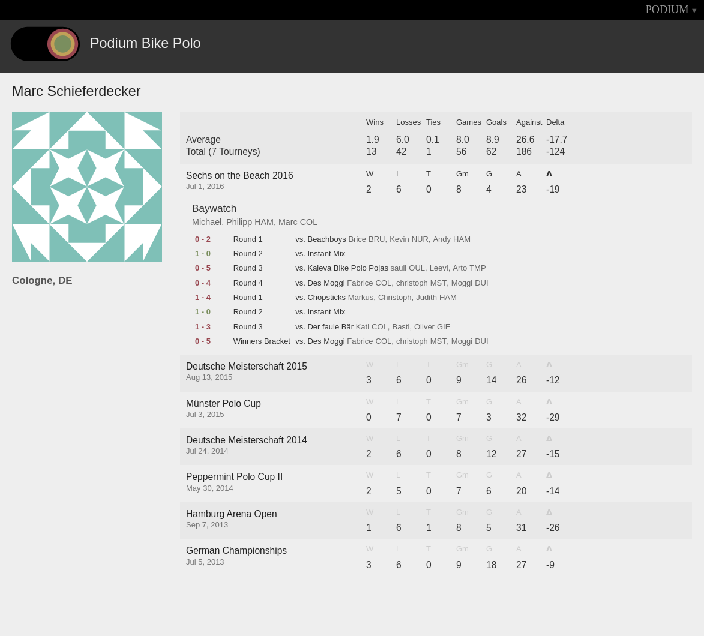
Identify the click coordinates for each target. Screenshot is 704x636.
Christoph (395, 297)
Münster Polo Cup (223, 403)
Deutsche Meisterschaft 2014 (246, 440)
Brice (357, 239)
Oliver (424, 327)
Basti (400, 327)
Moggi (461, 283)
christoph (412, 283)
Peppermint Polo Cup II (234, 477)
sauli (399, 268)
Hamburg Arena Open (231, 514)
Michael (206, 222)
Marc (288, 222)
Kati (362, 327)
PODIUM (667, 10)
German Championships (236, 550)
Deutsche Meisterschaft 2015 (246, 366)
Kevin (399, 239)
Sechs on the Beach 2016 (239, 175)
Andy (442, 239)
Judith (426, 297)
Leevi (439, 268)
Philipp (239, 222)
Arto (460, 268)
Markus (361, 297)
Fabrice (360, 283)
